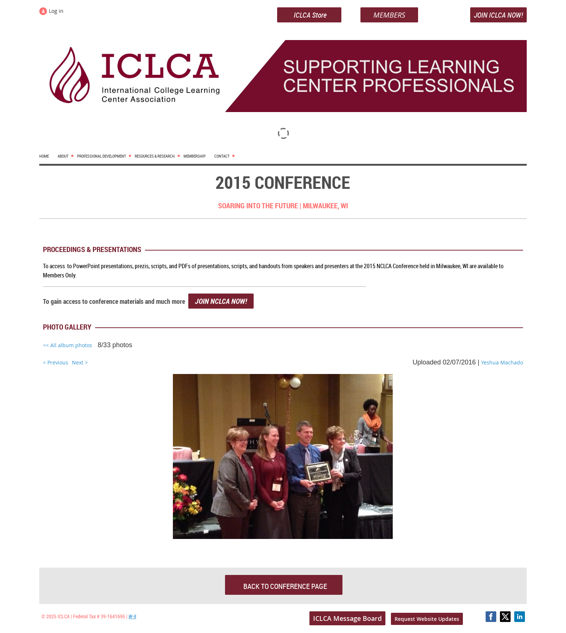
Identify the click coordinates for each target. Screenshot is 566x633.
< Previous (55, 362)
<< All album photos (67, 345)
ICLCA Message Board (347, 618)
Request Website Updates (427, 618)
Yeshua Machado (502, 362)
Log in (56, 10)
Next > (80, 362)
